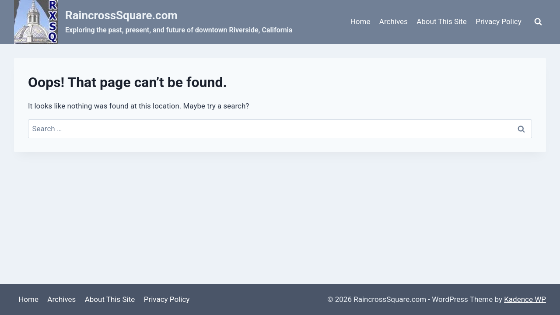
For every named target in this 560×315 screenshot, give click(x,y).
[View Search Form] (538, 22)
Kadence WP (525, 299)
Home (360, 21)
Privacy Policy (499, 21)
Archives (393, 21)
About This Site (441, 21)
